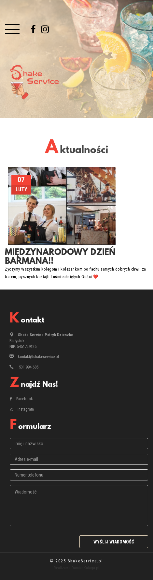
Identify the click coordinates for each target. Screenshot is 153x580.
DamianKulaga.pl (85, 567)
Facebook (21, 398)
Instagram (22, 409)
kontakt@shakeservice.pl (38, 356)
